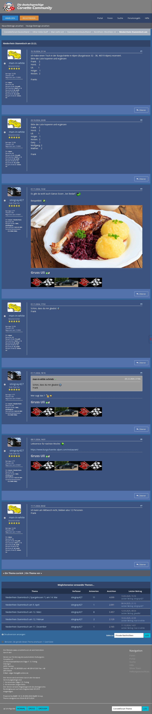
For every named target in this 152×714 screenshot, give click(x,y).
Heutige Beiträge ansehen (37, 25)
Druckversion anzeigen (14, 634)
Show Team (135, 668)
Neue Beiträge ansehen (12, 25)
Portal (100, 18)
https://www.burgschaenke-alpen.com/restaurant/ (54, 449)
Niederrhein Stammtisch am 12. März (23, 612)
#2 (141, 120)
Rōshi (22, 698)
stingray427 (17, 200)
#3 (141, 189)
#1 (141, 51)
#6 (141, 439)
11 (94, 597)
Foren (110, 18)
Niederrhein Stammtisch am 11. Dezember (25, 626)
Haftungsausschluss (139, 671)
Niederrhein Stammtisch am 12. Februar (24, 619)
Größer (42, 708)
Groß (31, 708)
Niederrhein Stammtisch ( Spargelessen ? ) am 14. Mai (31, 597)
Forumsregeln (134, 18)
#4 (141, 304)
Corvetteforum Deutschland (16, 32)
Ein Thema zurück (14, 573)
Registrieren (29, 18)
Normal (21, 708)
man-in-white (17, 63)
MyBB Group (38, 696)
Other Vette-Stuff (40, 32)
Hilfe (147, 18)
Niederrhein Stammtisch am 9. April (22, 604)
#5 (141, 373)
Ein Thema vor (32, 573)
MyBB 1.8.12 (17, 696)
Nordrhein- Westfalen (104, 32)
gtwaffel (137, 613)
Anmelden (10, 18)
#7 (141, 506)
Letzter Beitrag (127, 598)
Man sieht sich (57, 32)
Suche (120, 18)
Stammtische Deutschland (79, 32)
